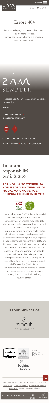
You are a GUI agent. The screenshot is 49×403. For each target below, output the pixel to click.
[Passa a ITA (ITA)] (38, 8)
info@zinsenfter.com (13, 118)
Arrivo (6, 107)
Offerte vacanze (33, 397)
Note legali (7, 385)
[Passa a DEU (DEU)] (32, 8)
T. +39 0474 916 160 (12, 114)
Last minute (29, 138)
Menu (41, 3)
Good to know (10, 138)
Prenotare (20, 396)
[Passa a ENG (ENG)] (44, 8)
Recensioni (35, 144)
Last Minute (43, 397)
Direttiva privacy (21, 385)
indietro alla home (24, 50)
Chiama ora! (45, 378)
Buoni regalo (10, 144)
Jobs (23, 144)
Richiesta (7, 396)
